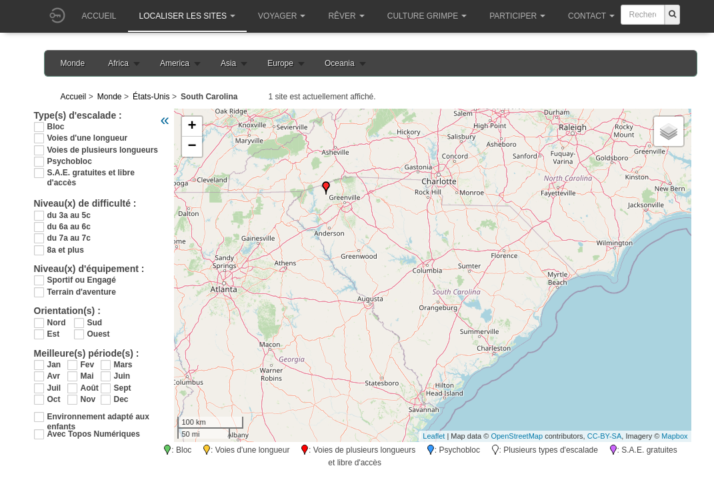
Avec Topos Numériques (93, 434)
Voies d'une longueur (87, 138)
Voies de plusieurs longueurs (102, 150)
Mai (87, 376)
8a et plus (65, 250)
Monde (73, 63)
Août (90, 388)
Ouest (98, 334)
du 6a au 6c (69, 226)
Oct (54, 399)
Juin (122, 376)
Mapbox (674, 436)
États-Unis (151, 96)
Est (53, 334)
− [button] (191, 147)
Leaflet (434, 436)
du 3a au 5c (69, 215)
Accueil (99, 16)
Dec (121, 399)
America (174, 63)
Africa (118, 63)
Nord (56, 322)
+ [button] (191, 127)
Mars (123, 364)
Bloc (56, 126)
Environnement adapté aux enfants (98, 417)
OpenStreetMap (517, 436)
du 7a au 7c (69, 238)
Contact (591, 16)
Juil (54, 388)
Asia (228, 63)
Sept (122, 388)
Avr (54, 376)
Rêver (346, 16)
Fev (88, 364)
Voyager (281, 16)
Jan (54, 364)
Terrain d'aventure (81, 292)
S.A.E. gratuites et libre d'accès (91, 173)
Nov (88, 399)
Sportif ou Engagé (81, 280)
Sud (95, 322)
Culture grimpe (427, 16)
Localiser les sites (187, 16)
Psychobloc (69, 161)
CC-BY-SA (604, 436)
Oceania (340, 63)
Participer (517, 16)
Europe (280, 63)
